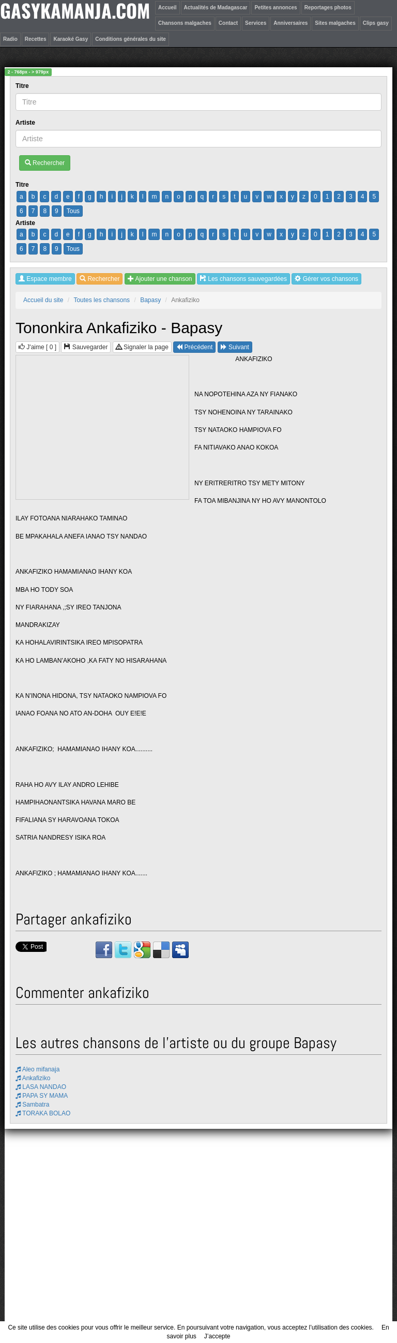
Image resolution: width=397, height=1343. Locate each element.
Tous (73, 211)
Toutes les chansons (101, 300)
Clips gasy (376, 23)
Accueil (167, 7)
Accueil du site (43, 300)
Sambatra (32, 1104)
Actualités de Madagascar (216, 7)
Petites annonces (275, 7)
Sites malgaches (335, 23)
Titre (23, 85)
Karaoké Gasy (70, 39)
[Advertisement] (103, 427)
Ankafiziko (33, 1078)
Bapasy (150, 300)
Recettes (36, 39)
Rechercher (45, 163)
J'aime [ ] (37, 347)
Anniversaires (290, 23)
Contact (228, 23)
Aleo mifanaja (37, 1069)
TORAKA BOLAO (43, 1113)
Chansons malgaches (184, 23)
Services (255, 23)
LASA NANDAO (41, 1087)
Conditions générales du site (130, 39)
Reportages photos (328, 7)
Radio (10, 39)
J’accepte (217, 1336)
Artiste (26, 122)
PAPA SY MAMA (42, 1095)
